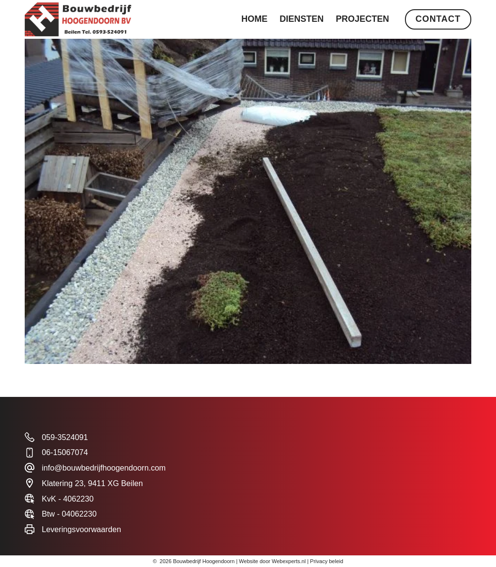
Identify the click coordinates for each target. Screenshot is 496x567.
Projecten (362, 19)
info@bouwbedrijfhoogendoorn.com (104, 467)
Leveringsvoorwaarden (81, 529)
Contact (438, 19)
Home (254, 19)
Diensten (301, 19)
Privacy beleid (326, 561)
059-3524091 (65, 437)
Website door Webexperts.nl (272, 561)
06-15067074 (65, 452)
